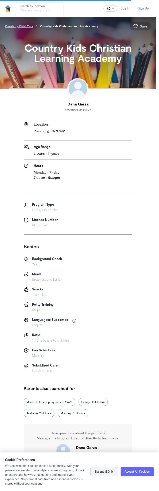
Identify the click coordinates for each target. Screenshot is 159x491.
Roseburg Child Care (19, 26)
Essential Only (104, 471)
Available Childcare (39, 413)
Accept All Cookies (137, 471)
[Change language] (110, 8)
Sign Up (143, 8)
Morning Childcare (72, 413)
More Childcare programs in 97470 (49, 402)
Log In (125, 8)
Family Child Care (93, 402)
